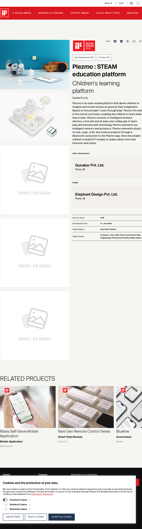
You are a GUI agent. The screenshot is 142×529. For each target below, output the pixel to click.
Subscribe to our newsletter (84, 475)
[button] (131, 3)
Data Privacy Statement (42, 494)
